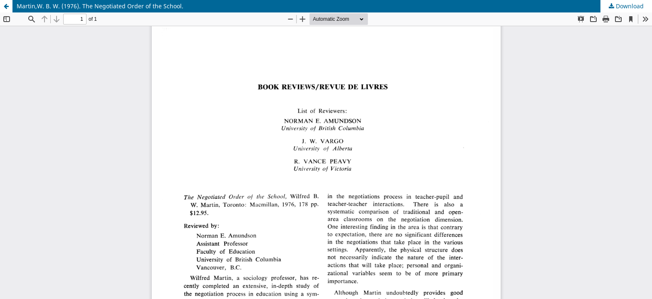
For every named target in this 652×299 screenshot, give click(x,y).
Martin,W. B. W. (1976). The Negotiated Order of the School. (100, 6)
